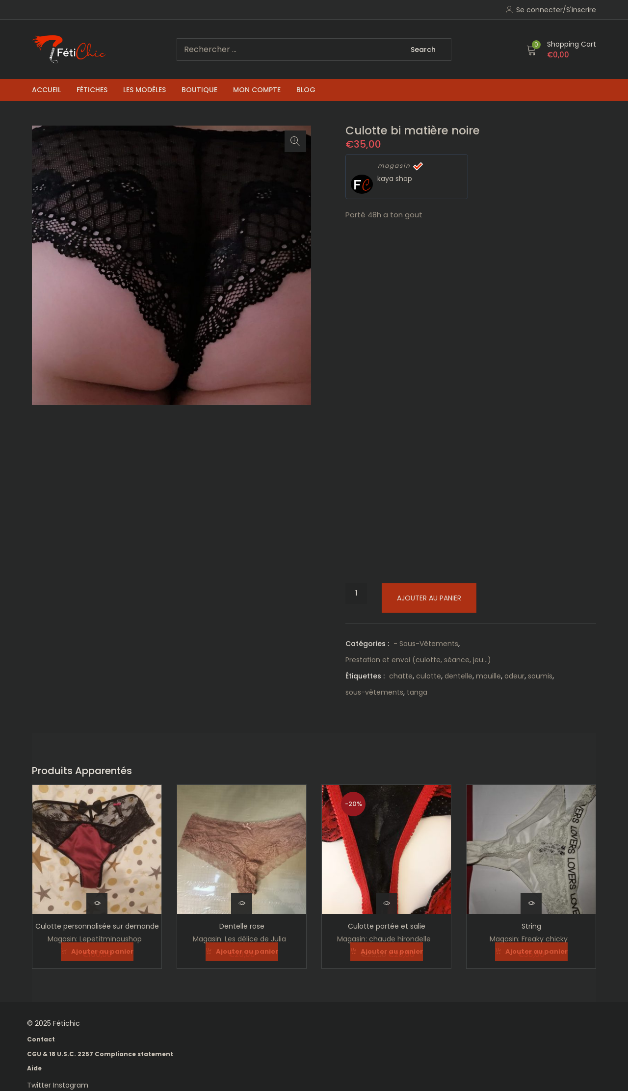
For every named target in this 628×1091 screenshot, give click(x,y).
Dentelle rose (241, 926)
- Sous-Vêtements (425, 644)
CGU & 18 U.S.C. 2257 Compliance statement (100, 1053)
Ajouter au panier (429, 598)
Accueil (46, 90)
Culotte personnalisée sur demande (97, 926)
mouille (488, 676)
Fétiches (92, 90)
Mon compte (257, 90)
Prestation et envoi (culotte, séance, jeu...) (418, 660)
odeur (514, 676)
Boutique (199, 90)
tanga (417, 692)
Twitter (40, 1085)
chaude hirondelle (400, 939)
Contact (41, 1039)
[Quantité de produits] (356, 593)
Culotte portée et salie (386, 926)
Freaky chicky (545, 939)
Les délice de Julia (255, 939)
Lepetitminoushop (110, 939)
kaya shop (394, 178)
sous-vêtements (374, 692)
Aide (34, 1068)
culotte (428, 676)
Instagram (70, 1085)
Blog (305, 90)
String (531, 926)
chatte (401, 676)
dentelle (458, 676)
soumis (540, 676)
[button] (561, 49)
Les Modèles (144, 90)
